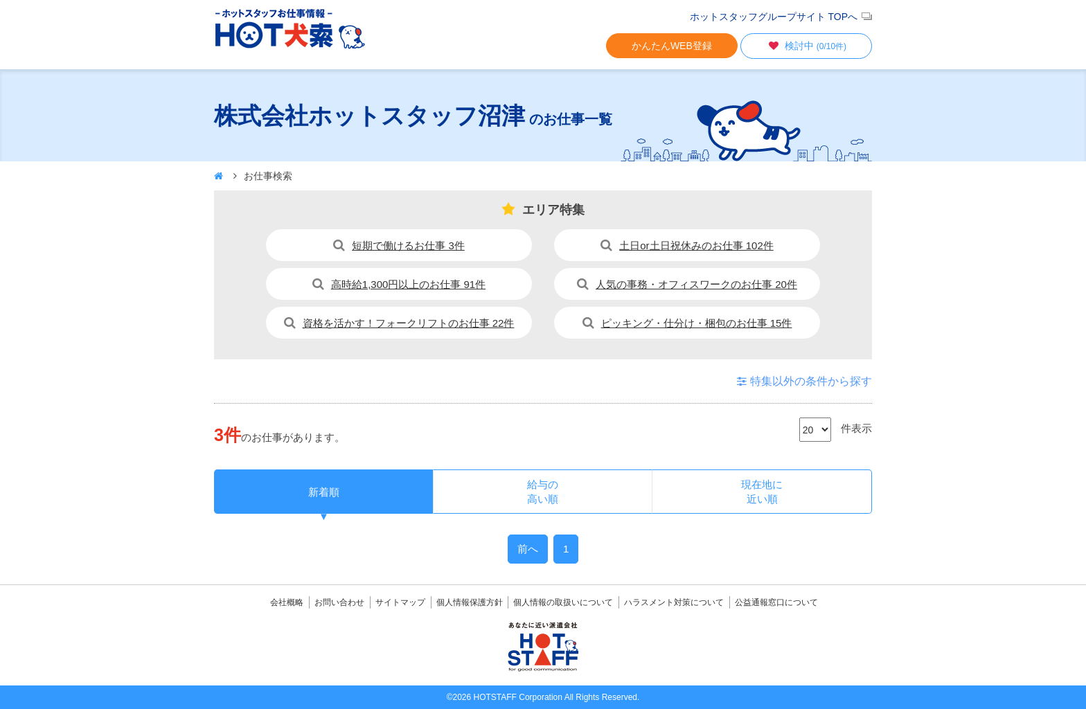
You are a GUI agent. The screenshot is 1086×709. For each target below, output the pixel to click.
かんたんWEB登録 (672, 45)
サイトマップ (400, 602)
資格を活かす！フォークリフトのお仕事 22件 (409, 323)
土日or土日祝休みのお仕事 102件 (696, 245)
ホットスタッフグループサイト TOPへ (773, 16)
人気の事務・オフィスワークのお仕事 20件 (696, 284)
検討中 (806, 45)
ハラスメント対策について (674, 602)
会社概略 (286, 602)
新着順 (323, 492)
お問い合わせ (339, 602)
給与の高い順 (542, 491)
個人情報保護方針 (469, 602)
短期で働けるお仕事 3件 (408, 245)
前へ (527, 549)
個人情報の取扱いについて (563, 602)
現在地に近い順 (762, 491)
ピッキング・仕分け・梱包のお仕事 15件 (696, 323)
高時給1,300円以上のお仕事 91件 (408, 284)
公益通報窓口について (776, 602)
